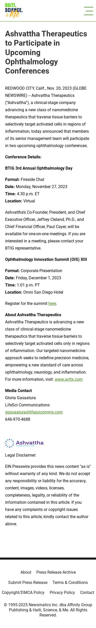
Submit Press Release (27, 582)
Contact (87, 592)
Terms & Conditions (70, 582)
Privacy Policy (62, 592)
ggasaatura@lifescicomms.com (34, 412)
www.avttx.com (69, 379)
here (52, 303)
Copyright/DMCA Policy (23, 592)
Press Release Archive (56, 572)
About (25, 572)
